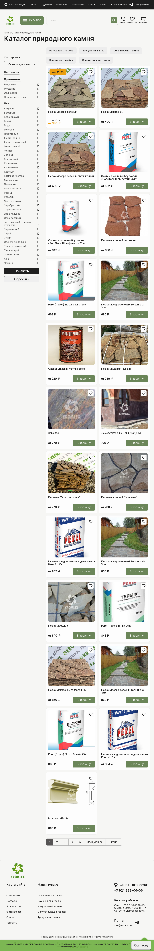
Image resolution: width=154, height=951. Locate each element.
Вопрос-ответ (62, 4)
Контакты (103, 4)
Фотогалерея (78, 4)
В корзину (84, 121)
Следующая (95, 842)
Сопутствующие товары (96, 60)
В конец (114, 842)
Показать (22, 271)
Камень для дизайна (61, 60)
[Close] (147, 946)
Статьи (91, 4)
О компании (34, 4)
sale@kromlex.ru (143, 5)
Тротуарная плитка (93, 50)
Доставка (47, 4)
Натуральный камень (61, 50)
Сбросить (21, 279)
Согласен (141, 945)
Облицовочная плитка (126, 50)
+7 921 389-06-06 (119, 5)
